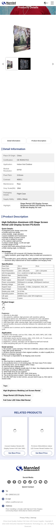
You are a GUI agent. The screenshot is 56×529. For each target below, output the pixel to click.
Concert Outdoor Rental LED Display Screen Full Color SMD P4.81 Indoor (14, 447)
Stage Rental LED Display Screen (17, 395)
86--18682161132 (12, 494)
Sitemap (33, 518)
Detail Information (13, 141)
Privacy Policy (24, 518)
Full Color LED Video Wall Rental (16, 400)
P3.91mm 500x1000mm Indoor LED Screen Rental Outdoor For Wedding (41, 447)
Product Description (39, 141)
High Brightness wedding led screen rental (21, 390)
